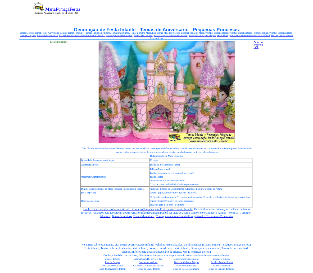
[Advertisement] (194, 4)
